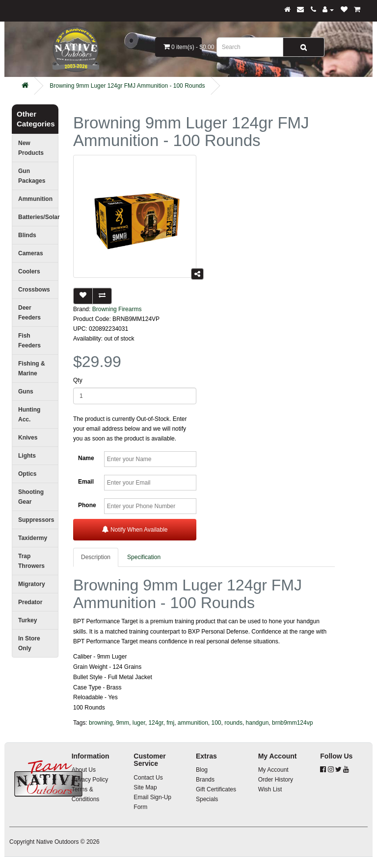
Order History (275, 779)
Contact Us (148, 777)
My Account (273, 769)
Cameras (30, 253)
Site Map (145, 787)
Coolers (29, 271)
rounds (233, 722)
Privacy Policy (90, 779)
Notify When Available (135, 529)
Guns (25, 391)
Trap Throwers (31, 561)
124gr (155, 722)
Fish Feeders (29, 340)
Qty (77, 380)
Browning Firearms (117, 309)
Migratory (31, 584)
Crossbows (34, 289)
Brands (205, 779)
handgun (257, 722)
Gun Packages (31, 176)
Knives (27, 437)
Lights (27, 455)
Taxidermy (32, 538)
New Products (31, 148)
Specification (144, 557)
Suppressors (36, 519)
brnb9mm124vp (292, 722)
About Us (84, 769)
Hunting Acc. (29, 414)
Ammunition (35, 199)
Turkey (27, 620)
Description (95, 557)
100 (216, 722)
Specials (207, 799)
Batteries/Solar (38, 217)
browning (101, 722)
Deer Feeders (29, 312)
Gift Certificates (216, 789)
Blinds (27, 235)
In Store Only (29, 643)
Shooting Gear (31, 497)
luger (139, 722)
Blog (202, 769)
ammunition (193, 722)
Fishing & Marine (31, 368)
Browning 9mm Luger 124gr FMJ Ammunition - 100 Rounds (127, 85)
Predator (30, 602)
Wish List (270, 789)
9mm (122, 722)
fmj (170, 722)
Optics (27, 473)
